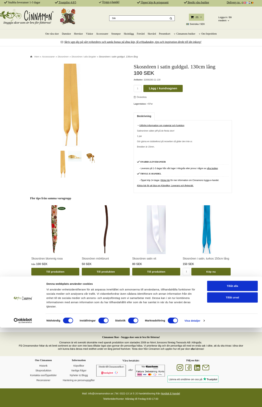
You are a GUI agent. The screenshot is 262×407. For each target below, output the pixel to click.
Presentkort (164, 33)
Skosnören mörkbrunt (95, 258)
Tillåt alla (232, 365)
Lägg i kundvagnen (163, 88)
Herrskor (78, 33)
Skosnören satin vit (144, 258)
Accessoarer (102, 33)
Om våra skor (52, 33)
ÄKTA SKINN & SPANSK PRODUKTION (157, 323)
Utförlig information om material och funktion (160, 125)
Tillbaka (35, 288)
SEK (195, 24)
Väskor (89, 33)
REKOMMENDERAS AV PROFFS (210, 323)
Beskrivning (144, 116)
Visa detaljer (192, 400)
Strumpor (116, 33)
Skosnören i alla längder (83, 56)
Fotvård (141, 33)
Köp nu (211, 271)
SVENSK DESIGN (51, 323)
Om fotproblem (209, 33)
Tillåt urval (232, 376)
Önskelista (140, 97)
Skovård (152, 33)
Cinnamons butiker (185, 33)
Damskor (66, 33)
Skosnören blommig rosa (47, 258)
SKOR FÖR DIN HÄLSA (104, 323)
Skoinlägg (129, 33)
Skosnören (63, 56)
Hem (36, 56)
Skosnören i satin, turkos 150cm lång (206, 258)
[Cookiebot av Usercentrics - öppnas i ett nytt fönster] (22, 400)
